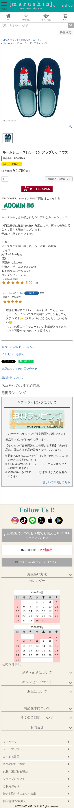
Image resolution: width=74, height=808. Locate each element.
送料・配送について (37, 672)
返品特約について (12, 377)
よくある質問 (11, 756)
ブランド (14, 40)
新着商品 (26, 17)
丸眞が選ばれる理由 (15, 771)
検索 (71, 25)
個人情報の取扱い (14, 801)
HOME (4, 40)
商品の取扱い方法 (14, 764)
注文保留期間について (37, 718)
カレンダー (37, 581)
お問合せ (37, 727)
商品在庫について (37, 708)
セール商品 (46, 17)
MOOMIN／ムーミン (31, 40)
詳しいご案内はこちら (56, 482)
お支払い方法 (37, 574)
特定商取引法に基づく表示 (19, 793)
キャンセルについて (37, 682)
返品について (37, 691)
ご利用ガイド (11, 786)
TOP (8, 17)
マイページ (10, 741)
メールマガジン (12, 749)
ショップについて (14, 778)
